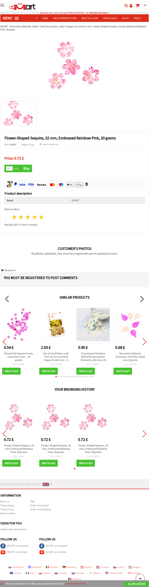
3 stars (28, 217)
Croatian (102, 567)
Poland (44, 573)
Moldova (74, 579)
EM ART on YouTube (13, 552)
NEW (45, 18)
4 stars (34, 217)
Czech (118, 567)
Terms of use (7, 509)
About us (5, 501)
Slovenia (78, 573)
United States (114, 573)
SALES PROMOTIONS (65, 18)
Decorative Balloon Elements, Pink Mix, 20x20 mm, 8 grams (130, 357)
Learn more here (75, 583)
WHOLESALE (110, 18)
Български (15, 567)
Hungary (134, 567)
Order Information (39, 505)
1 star (14, 217)
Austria (86, 567)
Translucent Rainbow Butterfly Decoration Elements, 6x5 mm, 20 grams (93, 357)
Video (137, 18)
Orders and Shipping (40, 509)
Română (52, 567)
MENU (11, 18)
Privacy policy (7, 505)
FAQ (32, 501)
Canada (133, 573)
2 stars (21, 217)
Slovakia (60, 573)
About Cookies (7, 513)
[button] (56, 376)
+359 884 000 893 (97, 13)
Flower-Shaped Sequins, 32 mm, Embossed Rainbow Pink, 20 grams (19, 449)
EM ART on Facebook (14, 546)
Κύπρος (95, 573)
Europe (15, 573)
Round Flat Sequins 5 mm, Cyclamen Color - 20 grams (18, 357)
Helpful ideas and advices (13, 529)
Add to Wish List (48, 144)
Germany (69, 567)
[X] (2, 583)
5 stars (41, 217)
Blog (125, 18)
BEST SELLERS (90, 18)
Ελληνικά (34, 567)
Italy (30, 573)
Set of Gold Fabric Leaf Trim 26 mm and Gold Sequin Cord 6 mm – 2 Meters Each (56, 357)
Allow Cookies (136, 584)
